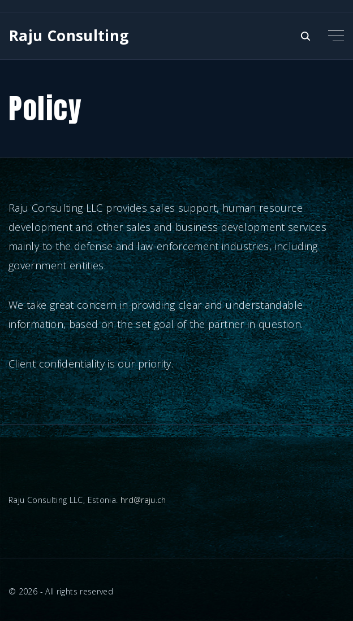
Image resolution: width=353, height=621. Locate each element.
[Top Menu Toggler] (336, 35)
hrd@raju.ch (143, 500)
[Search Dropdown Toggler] (305, 36)
